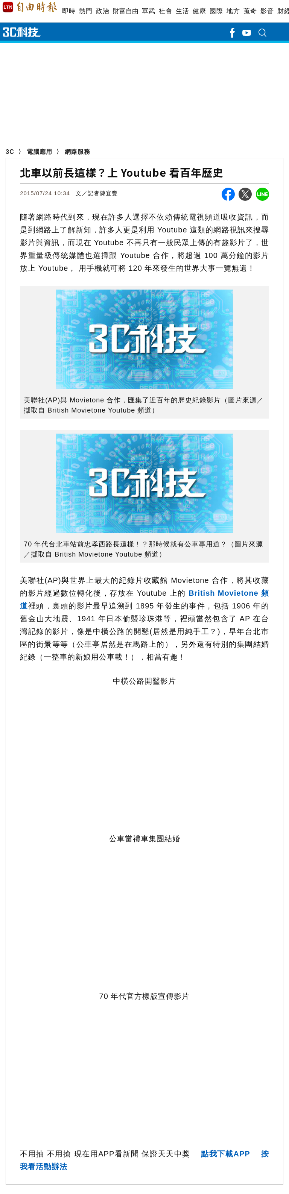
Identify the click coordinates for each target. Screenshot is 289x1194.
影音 (267, 11)
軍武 (148, 11)
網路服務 (77, 152)
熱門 (85, 11)
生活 (182, 11)
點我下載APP (225, 1154)
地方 (233, 11)
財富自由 (125, 11)
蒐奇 (250, 11)
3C (10, 152)
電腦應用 (39, 152)
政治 (102, 11)
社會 (165, 11)
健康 (199, 11)
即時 (68, 11)
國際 (216, 11)
